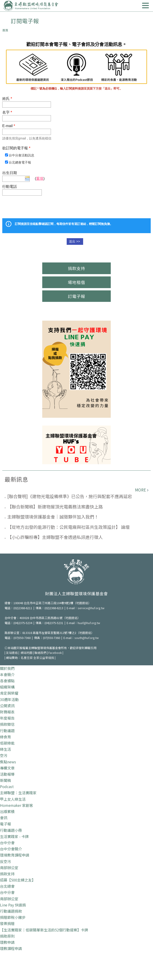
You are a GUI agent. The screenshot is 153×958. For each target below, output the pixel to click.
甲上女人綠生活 (13, 799)
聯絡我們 (40, 652)
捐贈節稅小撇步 (13, 917)
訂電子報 (76, 296)
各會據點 (7, 680)
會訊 (3, 817)
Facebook (55, 652)
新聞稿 (5, 780)
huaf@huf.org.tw (89, 623)
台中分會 (7, 842)
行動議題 (7, 730)
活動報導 (7, 774)
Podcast (7, 786)
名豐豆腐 (27, 657)
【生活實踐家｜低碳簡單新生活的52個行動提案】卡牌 (44, 930)
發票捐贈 (7, 923)
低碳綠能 (7, 743)
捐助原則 (7, 936)
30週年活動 (9, 699)
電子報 (5, 824)
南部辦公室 (9, 867)
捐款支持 (76, 268)
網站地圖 (26, 652)
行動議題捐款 (11, 911)
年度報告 (7, 718)
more (140, 490)
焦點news (8, 761)
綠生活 (5, 749)
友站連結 (12, 652)
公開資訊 (7, 705)
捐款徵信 (7, 724)
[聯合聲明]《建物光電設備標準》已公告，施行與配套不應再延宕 (69, 496)
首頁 (5, 30)
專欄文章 (7, 768)
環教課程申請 (11, 948)
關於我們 (7, 668)
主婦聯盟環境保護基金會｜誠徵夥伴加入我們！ (52, 516)
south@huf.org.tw (86, 638)
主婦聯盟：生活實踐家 (18, 792)
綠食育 (5, 737)
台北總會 (7, 886)
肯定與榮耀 (9, 693)
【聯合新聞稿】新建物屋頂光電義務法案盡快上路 (55, 506)
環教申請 (7, 942)
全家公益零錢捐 (43, 657)
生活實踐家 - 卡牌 (14, 836)
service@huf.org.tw (91, 608)
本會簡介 (7, 674)
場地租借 (76, 282)
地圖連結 (82, 603)
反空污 (5, 861)
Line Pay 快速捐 (13, 905)
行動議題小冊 (11, 830)
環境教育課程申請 (14, 855)
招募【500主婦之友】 (17, 880)
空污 (3, 755)
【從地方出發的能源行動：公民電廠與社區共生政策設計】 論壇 (68, 527)
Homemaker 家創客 (16, 805)
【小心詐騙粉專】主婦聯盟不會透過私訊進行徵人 (55, 537)
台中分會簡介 (11, 849)
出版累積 (7, 811)
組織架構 (7, 687)
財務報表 (7, 712)
